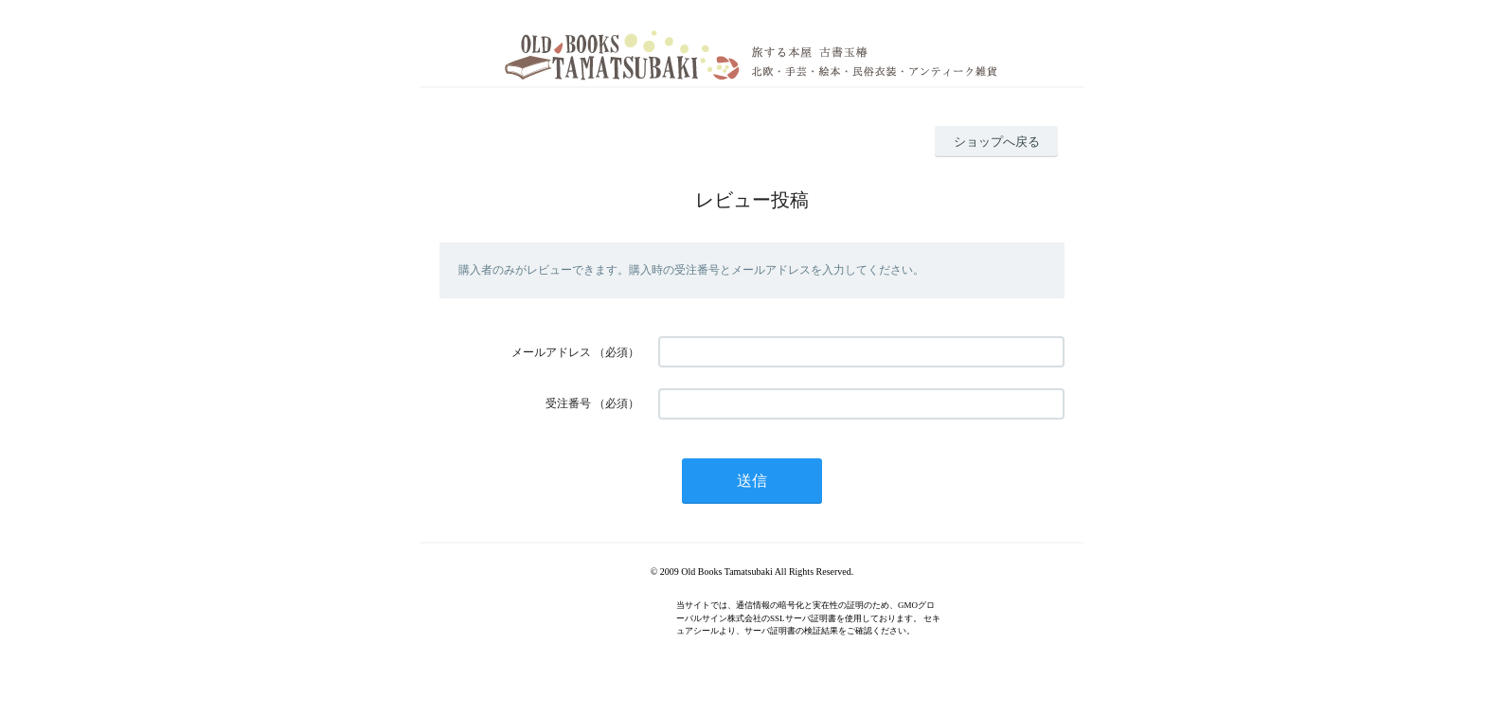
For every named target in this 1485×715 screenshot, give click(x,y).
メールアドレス (551, 352)
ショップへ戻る (997, 141)
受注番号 (568, 403)
